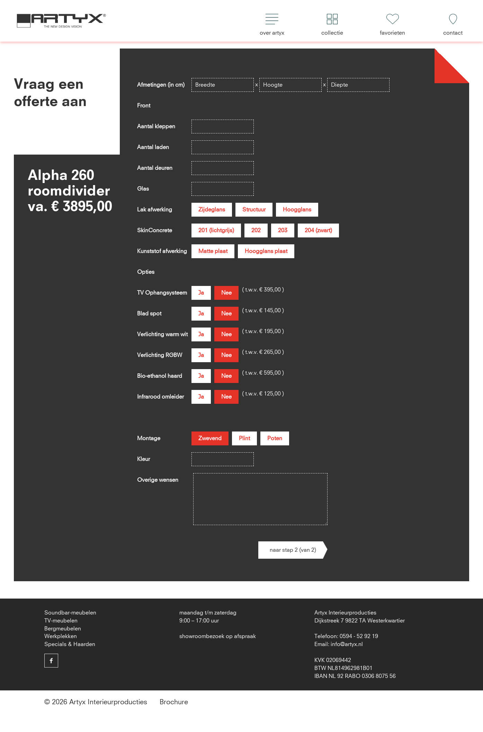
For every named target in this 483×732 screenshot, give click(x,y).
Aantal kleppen (156, 126)
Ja (201, 293)
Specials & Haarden (69, 644)
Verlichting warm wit (162, 334)
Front (143, 105)
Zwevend (210, 438)
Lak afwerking (154, 209)
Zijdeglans (211, 209)
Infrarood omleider (160, 397)
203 (282, 230)
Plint (244, 438)
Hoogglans (297, 209)
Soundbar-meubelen (70, 613)
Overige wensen (157, 480)
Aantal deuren (154, 168)
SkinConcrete (154, 230)
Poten (274, 438)
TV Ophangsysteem (162, 293)
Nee (226, 293)
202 (256, 230)
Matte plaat (212, 251)
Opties (145, 272)
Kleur (143, 459)
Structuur (254, 209)
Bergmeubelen (62, 628)
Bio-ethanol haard (159, 376)
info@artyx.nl (347, 644)
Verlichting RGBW (159, 355)
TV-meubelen (61, 621)
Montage (148, 438)
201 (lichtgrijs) (216, 230)
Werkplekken (60, 636)
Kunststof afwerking (162, 251)
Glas (143, 189)
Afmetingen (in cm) (161, 85)
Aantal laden (153, 147)
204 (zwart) (318, 230)
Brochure (174, 702)
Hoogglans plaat (266, 251)
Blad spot (149, 313)
